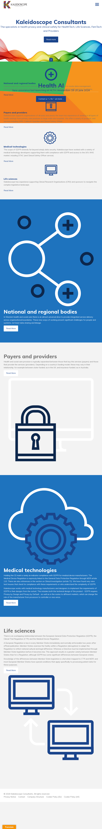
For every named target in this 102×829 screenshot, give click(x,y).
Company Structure (35, 824)
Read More (11, 100)
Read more (51, 39)
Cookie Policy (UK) (71, 824)
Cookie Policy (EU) (54, 824)
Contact (21, 824)
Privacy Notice (10, 824)
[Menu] (97, 5)
